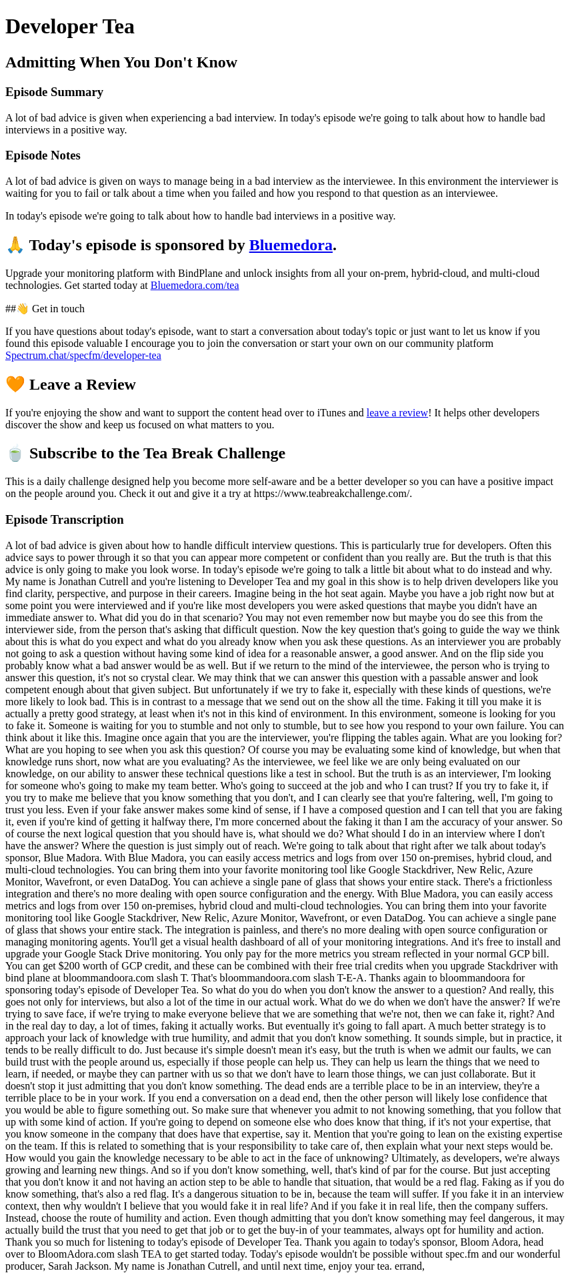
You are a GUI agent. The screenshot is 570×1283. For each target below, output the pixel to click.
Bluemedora (291, 245)
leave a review (397, 412)
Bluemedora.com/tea (195, 285)
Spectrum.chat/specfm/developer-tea (83, 355)
